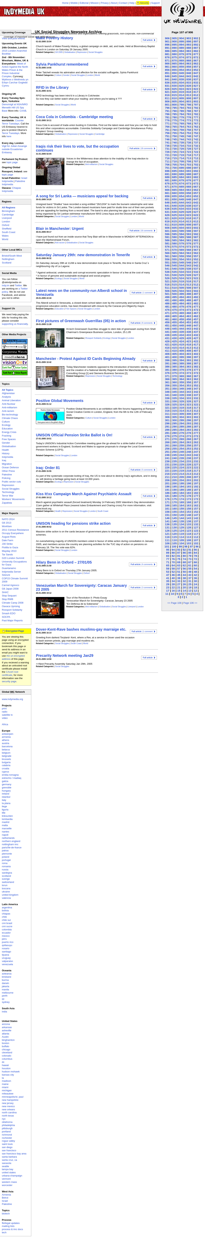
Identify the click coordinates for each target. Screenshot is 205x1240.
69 (178, 562)
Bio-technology (10, 414)
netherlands (8, 838)
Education (59, 309)
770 (174, 123)
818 (188, 91)
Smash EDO (8, 613)
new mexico (8, 1106)
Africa (5, 724)
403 (188, 353)
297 (195, 420)
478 (188, 306)
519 (181, 281)
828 (188, 85)
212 (195, 473)
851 (167, 73)
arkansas (7, 1027)
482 (195, 303)
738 (188, 142)
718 (188, 155)
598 (188, 230)
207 (195, 477)
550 (174, 262)
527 (195, 275)
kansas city (8, 1074)
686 (167, 177)
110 (174, 540)
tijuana (5, 954)
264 (181, 442)
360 (174, 382)
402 (195, 353)
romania (6, 866)
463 (188, 316)
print (4, 708)
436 (167, 335)
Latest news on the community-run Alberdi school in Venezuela (81, 293)
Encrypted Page (15, 631)
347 (195, 388)
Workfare (7, 526)
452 (195, 322)
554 (181, 259)
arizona (6, 1024)
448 (188, 325)
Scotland (6, 262)
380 (174, 369)
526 (167, 278)
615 (174, 221)
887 (195, 47)
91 (190, 549)
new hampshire (10, 1100)
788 (188, 110)
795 (174, 107)
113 (188, 537)
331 (167, 401)
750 (174, 136)
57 (178, 568)
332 (195, 398)
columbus (7, 1058)
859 (181, 66)
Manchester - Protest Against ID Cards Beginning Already (86, 359)
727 (195, 148)
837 (195, 79)
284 (181, 429)
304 (181, 417)
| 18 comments (141, 148)
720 (174, 155)
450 (174, 325)
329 (181, 401)
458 (188, 319)
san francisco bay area (14, 1153)
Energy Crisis (9, 432)
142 (195, 518)
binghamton (8, 1040)
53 (167, 571)
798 (188, 104)
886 (167, 51)
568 (188, 249)
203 (188, 480)
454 (181, 322)
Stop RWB (7, 599)
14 (184, 590)
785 (174, 114)
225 (174, 467)
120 (174, 533)
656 (167, 196)
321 (167, 407)
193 (188, 486)
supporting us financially (15, 324)
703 (188, 164)
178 (188, 495)
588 (188, 237)
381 (167, 369)
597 (195, 230)
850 (174, 73)
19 (190, 587)
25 (190, 584)
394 (181, 360)
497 (195, 293)
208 (188, 477)
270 (174, 439)
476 (167, 309)
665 (174, 189)
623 (188, 215)
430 (174, 338)
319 (181, 407)
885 (174, 51)
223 (188, 467)
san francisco (9, 1150)
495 (174, 297)
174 (181, 499)
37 (190, 578)
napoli (5, 834)
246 (167, 454)
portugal (6, 860)
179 (181, 495)
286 (167, 429)
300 (174, 420)
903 (188, 38)
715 (174, 158)
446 (167, 328)
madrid (5, 822)
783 (188, 114)
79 (190, 555)
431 (167, 338)
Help (131, 2)
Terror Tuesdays (10, 133)
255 (174, 448)
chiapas (6, 913)
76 (173, 559)
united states (9, 1172)
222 (195, 467)
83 (167, 555)
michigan (7, 1090)
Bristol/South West (12, 255)
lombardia (7, 819)
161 (167, 508)
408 (188, 350)
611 (167, 224)
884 (181, 51)
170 (174, 502)
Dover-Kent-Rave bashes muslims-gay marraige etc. (81, 629)
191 (167, 489)
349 (181, 388)
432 (195, 335)
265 (174, 442)
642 (195, 202)
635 (174, 208)
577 (195, 243)
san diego (7, 1147)
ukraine (6, 891)
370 (174, 376)
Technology (117, 376)
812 (195, 95)
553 (188, 259)
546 (167, 265)
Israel (5, 1200)
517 (195, 281)
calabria (6, 765)
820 (174, 91)
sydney (6, 1002)
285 (174, 429)
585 (174, 240)
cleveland (7, 1052)
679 (181, 180)
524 (181, 278)
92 (184, 549)
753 (188, 133)
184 (181, 492)
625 (174, 215)
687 (195, 174)
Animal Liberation (11, 400)
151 (167, 514)
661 (167, 193)
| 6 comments (142, 564)
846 (167, 76)
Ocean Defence (10, 467)
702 (195, 164)
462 (195, 316)
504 (181, 290)
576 (167, 246)
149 (181, 514)
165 (174, 505)
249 (181, 451)
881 (167, 54)
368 (188, 376)
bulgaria (6, 762)
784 (181, 114)
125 (174, 530)
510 (174, 287)
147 (195, 514)
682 (195, 177)
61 (190, 565)
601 (167, 230)
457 (195, 319)
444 (181, 328)
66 (195, 562)
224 (181, 467)
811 (167, 98)
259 (181, 445)
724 (181, 151)
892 (195, 44)
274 (181, 436)
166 (167, 505)
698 (188, 167)
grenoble (6, 787)
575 (174, 246)
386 (167, 366)
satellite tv (7, 714)
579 (181, 243)
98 (186, 546)
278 (188, 432)
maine (5, 1084)
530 (174, 275)
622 (195, 215)
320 (174, 407)
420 (174, 344)
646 (167, 202)
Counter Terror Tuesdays (13, 122)
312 (195, 410)
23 (167, 587)
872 (195, 57)
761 (167, 129)
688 (188, 174)
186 (167, 492)
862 (195, 63)
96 (197, 546)
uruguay (6, 958)
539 (181, 268)
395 (174, 360)
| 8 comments (142, 323)
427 (195, 338)
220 (174, 470)
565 (174, 253)
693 (188, 170)
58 (173, 568)
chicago (6, 1049)
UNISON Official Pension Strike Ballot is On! (74, 435)
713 (188, 158)
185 (174, 492)
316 (167, 410)
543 (188, 265)
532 (195, 271)
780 (174, 117)
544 (181, 265)
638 (188, 205)
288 (188, 426)
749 (181, 136)
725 (174, 151)
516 (167, 284)
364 (181, 379)
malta (5, 825)
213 (188, 473)
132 (195, 524)
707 (195, 161)
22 (173, 587)
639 (181, 205)
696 (167, 170)
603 (188, 227)
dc (3, 1062)
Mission (94, 2)
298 (188, 420)
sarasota (6, 1163)
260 (174, 445)
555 (174, 259)
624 (181, 215)
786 (167, 114)
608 (188, 224)
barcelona (7, 746)
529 (181, 275)
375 (174, 372)
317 (195, 407)
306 (167, 417)
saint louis (7, 1144)
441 (167, 331)
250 (174, 451)
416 (167, 347)
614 (181, 221)
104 (181, 543)
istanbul (6, 796)
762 (195, 126)
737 (195, 142)
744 (181, 139)
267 (195, 439)
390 (174, 363)
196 (167, 486)
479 (181, 306)
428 (188, 338)
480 (174, 306)
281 (167, 432)
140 (174, 521)
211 (167, 477)
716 (167, 158)
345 (174, 391)
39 (178, 578)
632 (195, 208)
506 (167, 290)
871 (167, 60)
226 (167, 467)
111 (167, 540)
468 (188, 312)
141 (167, 521)
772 (195, 120)
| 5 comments (142, 470)
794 (181, 107)
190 (174, 489)
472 (195, 309)
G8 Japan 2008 (10, 588)
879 (181, 54)
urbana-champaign (12, 1175)
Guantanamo (9, 568)
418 (188, 344)
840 (174, 79)
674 (181, 183)
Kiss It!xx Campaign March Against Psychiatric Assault (83, 494)
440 (174, 331)
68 (184, 562)
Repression (82, 52)
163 (188, 505)
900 (174, 41)
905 (174, 38)
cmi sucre (7, 926)
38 (184, 578)
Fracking (6, 435)
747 (195, 136)
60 (195, 565)
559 (181, 256)
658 (188, 193)
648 (188, 199)
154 (181, 511)
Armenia (6, 1194)
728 (188, 148)
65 (167, 565)
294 (181, 423)
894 (181, 44)
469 (181, 312)
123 (188, 530)
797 (195, 104)
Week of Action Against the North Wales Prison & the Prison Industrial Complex (15, 70)
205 (174, 480)
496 (167, 297)
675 (174, 183)
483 (188, 303)
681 (167, 180)
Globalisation (69, 52)
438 (188, 331)
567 (195, 249)
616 (167, 221)
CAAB (23, 110)
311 (167, 413)
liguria (5, 809)
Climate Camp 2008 (12, 602)
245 (174, 454)
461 (167, 319)
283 (188, 429)
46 (173, 574)
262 (195, 442)
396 (167, 360)
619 (181, 218)
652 (195, 196)
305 (174, 417)
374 (181, 372)
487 (195, 300)
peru (4, 938)
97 (191, 546)
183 (188, 492)
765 (174, 126)
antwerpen (7, 733)
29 (167, 584)
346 (167, 391)
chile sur (6, 920)
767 (195, 123)
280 (174, 432)
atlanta (5, 1033)
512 (195, 284)
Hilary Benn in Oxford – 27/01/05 (64, 562)
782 (195, 114)
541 (167, 268)
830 (174, 85)
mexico (6, 935)
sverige (6, 878)
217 (195, 470)
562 (195, 253)
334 (181, 398)
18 (195, 587)
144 (181, 518)
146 (167, 518)
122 (195, 530)
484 (181, 303)
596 (167, 234)
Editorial (84, 2)
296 (167, 423)
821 (167, 91)
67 (190, 562)
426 (167, 341)
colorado (6, 1055)
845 (174, 76)
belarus (6, 749)
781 (167, 117)
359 (181, 382)
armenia (6, 736)
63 (178, 565)
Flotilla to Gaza (10, 547)
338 (188, 395)
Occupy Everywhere (13, 533)
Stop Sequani (9, 595)
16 (173, 590)
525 (174, 278)
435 (174, 335)
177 (195, 495)
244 (181, 454)
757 (195, 129)
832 (195, 82)
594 (181, 234)
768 (188, 123)
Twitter (18, 285)
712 (195, 158)
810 (174, 98)
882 (195, 51)
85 (190, 552)
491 (167, 300)
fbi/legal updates (11, 1223)
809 (181, 98)
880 (174, 54)
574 (181, 246)
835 (174, 82)
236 (167, 461)
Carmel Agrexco (10, 585)
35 (167, 581)
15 (178, 590)
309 (181, 413)
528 (188, 275)
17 (167, 590)
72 (195, 559)
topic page (12, 162)
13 (190, 590)
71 (167, 562)
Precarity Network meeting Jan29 (64, 655)
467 (195, 312)
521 (167, 281)
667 (195, 186)
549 (181, 262)
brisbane (6, 976)
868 (188, 60)
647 (195, 199)
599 (181, 230)
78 (195, 555)
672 (195, 183)
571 (167, 249)
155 (174, 511)
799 (181, 104)
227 (195, 464)
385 (174, 366)
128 (188, 527)
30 (195, 581)
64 (173, 565)
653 (188, 196)
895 (174, 44)
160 (174, 508)
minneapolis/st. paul (12, 1096)
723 (188, 151)
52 (173, 571)
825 (174, 88)
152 (195, 511)
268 (188, 439)
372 (195, 372)
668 (188, 186)
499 (181, 293)
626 (167, 215)
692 (195, 170)
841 (167, 79)
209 (181, 477)
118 (188, 533)
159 (181, 508)
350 (174, 388)
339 (181, 395)
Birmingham (8, 211)
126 (167, 530)
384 (181, 366)
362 (195, 379)
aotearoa (6, 973)
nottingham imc (10, 844)
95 (167, 549)
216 (167, 473)
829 (181, 85)
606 (167, 227)
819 (181, 91)
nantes (5, 831)
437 (195, 331)
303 (188, 417)
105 (174, 543)
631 (167, 211)
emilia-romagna (10, 774)
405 (174, 353)
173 (188, 499)
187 (195, 489)
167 (195, 502)
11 (166, 593)
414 (181, 347)
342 (195, 391)
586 (167, 240)
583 (188, 240)
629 (181, 211)
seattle (5, 1166)
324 (181, 404)
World (97, 75)
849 (181, 73)
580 (174, 243)
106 (167, 543)
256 (167, 448)
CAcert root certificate (10, 673)
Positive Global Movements (59, 401)
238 (188, 458)
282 (195, 429)
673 (188, 183)
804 (181, 101)
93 (178, 549)
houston (6, 1068)
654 (181, 196)
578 (188, 243)
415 (174, 347)
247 (195, 451)
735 (174, 145)
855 (174, 69)
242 (195, 454)
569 (181, 249)
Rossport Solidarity (94, 338)
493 (188, 297)
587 (195, 237)
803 (188, 101)
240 (174, 458)
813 (188, 95)
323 (188, 404)
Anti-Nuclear (8, 403)
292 (195, 423)
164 (181, 505)
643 (188, 202)
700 (174, 167)
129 (181, 527)
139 (181, 521)
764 (181, 126)
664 (181, 189)
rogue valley (8, 1140)
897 (195, 41)
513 (188, 284)
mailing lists (8, 1226)
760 (174, 129)
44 (184, 574)
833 (188, 82)
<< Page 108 (174, 603)
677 (195, 180)
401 (167, 357)
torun (4, 885)
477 (195, 306)
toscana (6, 888)
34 (173, 581)
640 (174, 205)
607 (195, 224)
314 (181, 410)
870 (174, 60)
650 (174, 199)
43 (190, 574)
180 (174, 495)
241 (167, 458)
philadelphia (8, 1125)
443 (188, 328)
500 (174, 293)
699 (181, 167)
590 (174, 237)
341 (167, 395)
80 (184, 555)
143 (188, 518)
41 (167, 578)
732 (195, 145)
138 (188, 521)
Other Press (8, 471)
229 (181, 464)
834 (181, 82)
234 (181, 461)
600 (174, 230)
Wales (5, 235)
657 (195, 193)
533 (188, 271)
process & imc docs (12, 1229)
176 (167, 499)
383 (188, 366)
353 (188, 385)
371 (167, 376)
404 (181, 353)
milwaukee (7, 1093)
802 (195, 101)
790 (174, 110)
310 (174, 413)
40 (173, 578)
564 (181, 253)
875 (174, 57)
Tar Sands (7, 554)
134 (181, 524)
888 (188, 47)
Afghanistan (8, 393)
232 (195, 461)
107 (195, 540)
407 (195, 350)
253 (188, 448)
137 (195, 521)
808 (188, 98)
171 (167, 502)
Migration (7, 463)
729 (181, 148)
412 (195, 347)
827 (195, 85)
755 (174, 133)
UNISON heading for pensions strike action (73, 523)
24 (195, 584)
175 (174, 499)
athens (5, 740)
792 (195, 107)
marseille (7, 828)
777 (195, 117)
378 (188, 369)
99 (180, 546)
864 (181, 63)
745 (174, 139)
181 (167, 495)
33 (178, 581)
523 (188, 278)
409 (181, 350)
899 (181, 41)
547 (195, 262)
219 (181, 470)
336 (167, 398)
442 (195, 328)
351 (167, 388)
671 (167, 186)
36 (195, 578)
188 (188, 489)
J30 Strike (7, 543)
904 (181, 38)
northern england (11, 841)
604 (181, 227)
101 (167, 546)
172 (195, 499)
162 (195, 505)
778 (188, 117)
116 (167, 537)
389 (181, 363)
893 (188, 44)
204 (181, 480)
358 (188, 382)
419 (181, 344)
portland (6, 1131)
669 (181, 186)
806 (167, 101)
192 (195, 486)
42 (195, 574)
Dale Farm (7, 540)
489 (181, 300)
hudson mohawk (11, 1071)
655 (174, 196)
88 (173, 552)
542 (195, 265)
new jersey (7, 1103)
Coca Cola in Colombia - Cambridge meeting (74, 117)
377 (195, 369)
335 (174, 398)
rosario (5, 948)
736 (167, 145)
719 (181, 155)
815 (174, 95)
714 (181, 158)
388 (188, 363)
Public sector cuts (11, 481)
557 (195, 256)
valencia (6, 898)
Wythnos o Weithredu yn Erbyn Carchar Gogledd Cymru (15, 82)
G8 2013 (6, 522)
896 (167, 44)
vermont (6, 1178)
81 (178, 555)
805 (174, 101)
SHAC (5, 592)
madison (6, 1080)
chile (4, 916)
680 (174, 180)
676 (167, 183)
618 (188, 218)
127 (195, 527)
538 (188, 268)
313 (188, 410)
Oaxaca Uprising (11, 606)
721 (167, 155)
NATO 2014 (8, 519)
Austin (5, 1036)
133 (188, 524)
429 (181, 338)
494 (181, 297)
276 (167, 436)
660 (174, 193)
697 (195, 167)
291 (167, 426)
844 (181, 76)
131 (167, 527)
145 (174, 518)
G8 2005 (59, 52)
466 (167, 316)
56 (184, 568)
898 (188, 41)
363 (188, 379)
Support (155, 2)
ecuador (6, 932)
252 (195, 448)
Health (58, 511)
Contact (123, 2)
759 (181, 129)
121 (167, 533)
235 (174, 461)
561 (167, 256)
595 (174, 234)
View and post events (13, 38)
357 (195, 382)
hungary (6, 790)
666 (167, 189)
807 (195, 98)
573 (188, 246)
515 (174, 284)
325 (174, 404)
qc (3, 998)
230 (174, 464)
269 (181, 439)
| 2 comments (142, 588)
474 (181, 309)
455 (174, 322)
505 (174, 290)
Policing (6, 478)
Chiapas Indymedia (11, 189)
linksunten (7, 816)
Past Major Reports (12, 620)
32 (184, 581)
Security (144, 2)
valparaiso (7, 961)
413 (188, 347)
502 (195, 290)
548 (188, 262)
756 (167, 133)
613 (188, 221)
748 (188, 136)
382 (195, 366)
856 (167, 69)
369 (181, 376)
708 (188, 161)
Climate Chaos (10, 418)
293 (188, 423)
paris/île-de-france (12, 847)
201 (167, 483)
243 (188, 454)
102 (195, 543)
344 (181, 391)
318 (188, 407)
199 (181, 483)
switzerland (8, 882)
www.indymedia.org (12, 699)
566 (167, 253)
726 (167, 151)
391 (167, 363)
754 (181, 133)
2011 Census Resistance (15, 529)
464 (181, 316)
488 (188, 300)
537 (195, 268)
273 (188, 436)
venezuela (7, 964)
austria (5, 743)
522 (195, 278)
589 (181, 237)
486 (167, 303)
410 (174, 350)
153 (188, 511)
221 (167, 470)
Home (65, 2)
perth (4, 995)
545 (174, 265)
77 (167, 559)
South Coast (103, 511)
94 (173, 549)
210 (174, 477)
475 (174, 309)
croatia (5, 768)
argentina (7, 907)
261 (167, 445)
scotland (6, 876)
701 (167, 167)
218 (188, 470)
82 (173, 555)
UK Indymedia (35, 9)
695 (174, 170)
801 (167, 104)
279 (181, 432)
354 (181, 385)
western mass (9, 1182)
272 (195, 436)
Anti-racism (60, 243)
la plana (6, 803)
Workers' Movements (13, 499)
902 (195, 38)
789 (181, 110)
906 (167, 38)
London (90, 75)
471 (167, 312)
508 (188, 287)
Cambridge (100, 134)
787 (195, 110)
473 (188, 309)
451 (167, 325)
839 (181, 79)
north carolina (9, 1112)
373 (188, 372)
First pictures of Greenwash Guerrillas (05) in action (81, 321)
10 (172, 593)
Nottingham (8, 259)
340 (174, 395)
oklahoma (7, 1122)
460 (174, 319)
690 (174, 174)
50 (184, 571)
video (5, 718)
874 (181, 57)
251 (167, 451)
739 (181, 142)
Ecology (58, 278)
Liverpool (132, 607)
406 (167, 353)
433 (188, 335)
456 (167, 322)
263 (188, 442)
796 (167, 107)
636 (167, 208)
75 (178, 559)
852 (195, 69)
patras (5, 850)
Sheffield (6, 228)
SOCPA (6, 617)
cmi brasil (7, 923)
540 (174, 268)
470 (174, 312)
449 (181, 325)
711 (167, 161)
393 (188, 360)
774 (181, 120)
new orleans (8, 1109)
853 (188, 69)
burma (5, 980)
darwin (5, 983)
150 (174, 514)
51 (178, 571)
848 (188, 73)
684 (181, 177)
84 (195, 552)
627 (195, 211)
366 (167, 379)
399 (181, 357)
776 (167, 120)
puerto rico (7, 942)
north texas (8, 1115)
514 (181, 284)
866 (167, 63)
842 (195, 76)
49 (190, 571)
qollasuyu (7, 945)
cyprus (5, 771)
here (9, 136)
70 (173, 562)
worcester (7, 1185)
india (4, 1011)
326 (167, 404)
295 (174, 423)
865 (174, 63)
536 (167, 271)
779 (181, 117)
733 (188, 145)
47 (167, 574)
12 (195, 590)
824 (181, 88)
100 (174, 546)
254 (181, 448)
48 (195, 571)
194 (181, 486)
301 (167, 420)
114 (181, 537)
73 (190, 559)
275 (174, 436)
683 (188, 177)
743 (188, 139)
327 (195, 401)
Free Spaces (70, 309)
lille (3, 812)
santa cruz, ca (9, 1160)
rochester (7, 1137)
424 (181, 341)
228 (188, 464)
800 (174, 104)
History (5, 453)
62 (184, 565)
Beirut (5, 1197)
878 (188, 54)
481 (167, 306)
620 (174, 218)
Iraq (4, 460)
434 (181, 335)
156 (167, 511)
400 (174, 357)
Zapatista (7, 502)
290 (174, 426)
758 (188, 129)
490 (174, 300)
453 (188, 322)
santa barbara (9, 1156)
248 (188, 451)
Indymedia (7, 457)
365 (174, 379)
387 (195, 363)
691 (167, 174)
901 (167, 41)
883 (188, 51)
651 (167, 199)
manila (5, 989)
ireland (5, 793)
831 (167, 85)
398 (188, 357)
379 (181, 369)
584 (181, 240)
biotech (6, 1213)
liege (4, 806)
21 (178, 587)
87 (178, 552)
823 (188, 88)
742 (195, 139)
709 (181, 161)
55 (190, 568)
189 (181, 489)
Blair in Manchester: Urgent (60, 228)
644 (181, 202)
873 (188, 57)
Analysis (6, 396)
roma (4, 863)
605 (174, 227)
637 (195, 205)
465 (174, 316)
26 (184, 584)
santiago (6, 951)
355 (174, 385)
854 (181, 69)
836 (167, 82)
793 (188, 107)
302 (195, 417)
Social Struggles (96, 52)
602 (195, 227)
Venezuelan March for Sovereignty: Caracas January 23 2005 (81, 587)
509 (181, 287)
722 (195, 151)
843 (188, 76)
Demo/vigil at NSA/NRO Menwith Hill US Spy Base (15, 107)
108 (188, 540)
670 (174, 186)
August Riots (9, 536)
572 (195, 246)
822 (195, 88)
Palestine (7, 474)
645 (174, 202)
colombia (7, 929)
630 (174, 211)
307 (195, 413)
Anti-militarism (91, 164)
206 (167, 480)
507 (195, 287)
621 (167, 218)
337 (195, 395)
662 (195, 189)
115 (174, 537)
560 (174, 256)
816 (167, 95)
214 (181, 473)
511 (167, 287)
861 (167, 66)
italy (4, 800)
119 (181, 533)
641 (167, 205)
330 (174, 401)
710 (174, 161)
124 (181, 530)
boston (5, 1043)
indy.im (5, 285)
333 (188, 398)
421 (167, 344)
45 (178, 574)
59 (167, 568)
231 (167, 464)
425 (174, 341)
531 (167, 275)
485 (174, 303)
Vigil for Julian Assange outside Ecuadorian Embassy (14, 149)
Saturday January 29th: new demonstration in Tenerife (83, 255)
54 (195, 568)
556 (167, 259)
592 (195, 234)
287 (195, 426)
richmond (7, 1134)
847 (195, 73)
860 (174, 66)
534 (181, 271)
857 (195, 66)
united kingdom (10, 894)
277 (195, 432)
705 (174, 164)
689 (181, 174)
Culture (58, 75)
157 (195, 508)
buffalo (5, 1046)
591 (167, 237)
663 (188, 189)
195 (174, 486)
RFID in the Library (52, 87)
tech (4, 1232)
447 (195, 325)
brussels (6, 759)
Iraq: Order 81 (48, 468)
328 (188, 401)
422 (195, 341)
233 (188, 461)
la (3, 1077)
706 (167, 164)
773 (188, 120)
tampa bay (7, 1169)
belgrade (6, 756)
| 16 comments (141, 231)
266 (167, 442)
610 (174, 224)
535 (174, 271)
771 (167, 123)
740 (174, 142)
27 (178, 584)
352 (195, 385)
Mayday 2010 (9, 551)
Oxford (86, 573)
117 (195, 533)
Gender (66, 75)
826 (167, 88)
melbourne (7, 992)
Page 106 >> (190, 603)
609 (181, 224)
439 (181, 331)
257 (195, 445)
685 (174, 177)
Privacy (105, 2)
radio (4, 711)
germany (6, 784)
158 (188, 508)
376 (167, 372)
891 (167, 47)
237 (195, 458)
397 (195, 357)
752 (195, 133)
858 (188, 66)
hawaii (5, 1065)
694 (181, 170)
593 (188, 234)
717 (195, 155)
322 (195, 404)
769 (181, 123)
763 (188, 126)
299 (181, 420)
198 (188, 483)
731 (167, 148)
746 (167, 139)
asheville (6, 1030)
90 (195, 549)
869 (181, 60)
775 (174, 120)
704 (181, 164)
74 (184, 559)
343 (188, 391)
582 (195, 240)
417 (195, 344)
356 (167, 385)
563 (188, 253)
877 (195, 54)
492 (195, 297)
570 (174, 249)
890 (174, 47)
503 (188, 290)
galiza (5, 781)
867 (195, 60)
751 (167, 136)
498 (188, 293)
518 (188, 281)
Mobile (74, 2)
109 (181, 540)
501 (167, 293)
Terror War (7, 495)
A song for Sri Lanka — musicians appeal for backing (82, 196)
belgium (6, 752)
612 (195, 221)
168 (188, 502)
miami (5, 1087)
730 (174, 148)
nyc (4, 1118)
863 (188, 63)
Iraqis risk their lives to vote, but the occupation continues (77, 148)
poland (5, 856)
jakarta (5, 986)
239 (181, 458)
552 (195, 259)
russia (5, 869)
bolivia (5, 910)
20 (184, 587)
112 (195, 537)
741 (167, 142)
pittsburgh (7, 1128)
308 (188, 413)
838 (188, 79)
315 (174, 410)
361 (167, 382)
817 (195, 91)
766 (167, 126)
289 (181, 426)
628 (188, 211)
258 (188, 445)
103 (188, 543)
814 (181, 95)
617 (195, 218)
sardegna (7, 872)
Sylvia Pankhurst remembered (62, 64)
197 (195, 483)
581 (167, 243)
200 (174, 483)
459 (181, 319)
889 (181, 47)
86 (184, 552)
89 (167, 552)
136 (167, 524)
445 (174, 328)
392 (195, 360)
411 (167, 350)
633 (188, 208)
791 (167, 110)
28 (173, 584)
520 (174, 281)
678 (188, 180)
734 (181, 145)
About (114, 2)
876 (167, 57)
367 (195, 376)
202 (195, 480)
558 (188, 256)
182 (195, 492)
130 (174, 527)
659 (181, 193)
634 (181, 208)
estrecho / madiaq (11, 778)
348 (188, 388)
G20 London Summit (13, 558)
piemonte (7, 853)
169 (181, 502)
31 (190, 581)
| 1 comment (142, 293)
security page (9, 681)
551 (167, 262)
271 (167, 439)
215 (174, 473)
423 (188, 341)
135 (174, 524)
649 (181, 199)
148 (188, 514)
